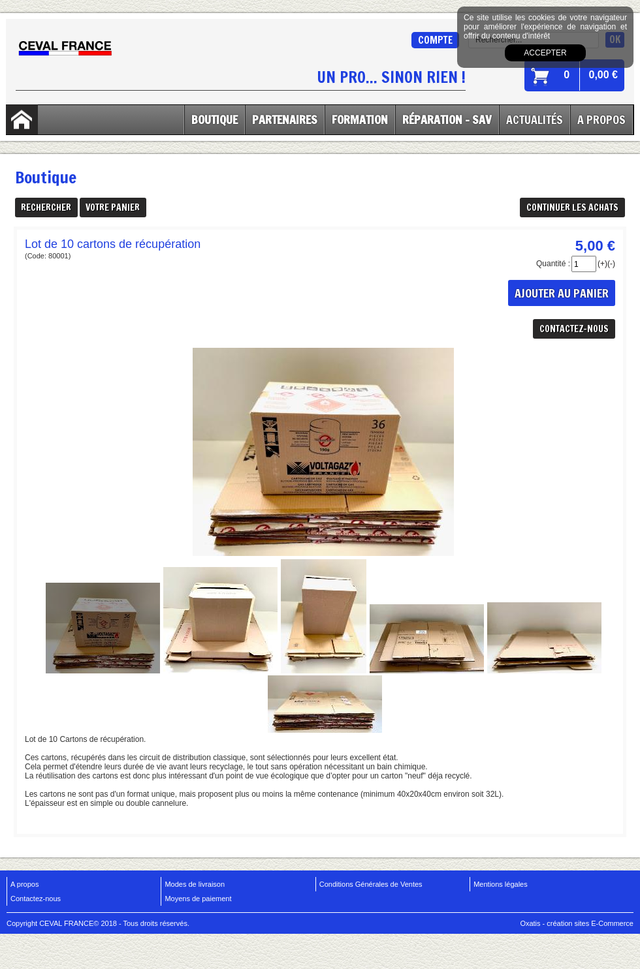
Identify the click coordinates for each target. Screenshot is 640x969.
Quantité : (553, 263)
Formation (360, 119)
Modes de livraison (195, 884)
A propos (24, 884)
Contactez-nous (35, 898)
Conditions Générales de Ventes (371, 884)
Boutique (214, 119)
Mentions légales (500, 884)
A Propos (601, 119)
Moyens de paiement (198, 898)
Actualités (534, 119)
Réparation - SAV (447, 119)
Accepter (545, 52)
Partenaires (284, 119)
